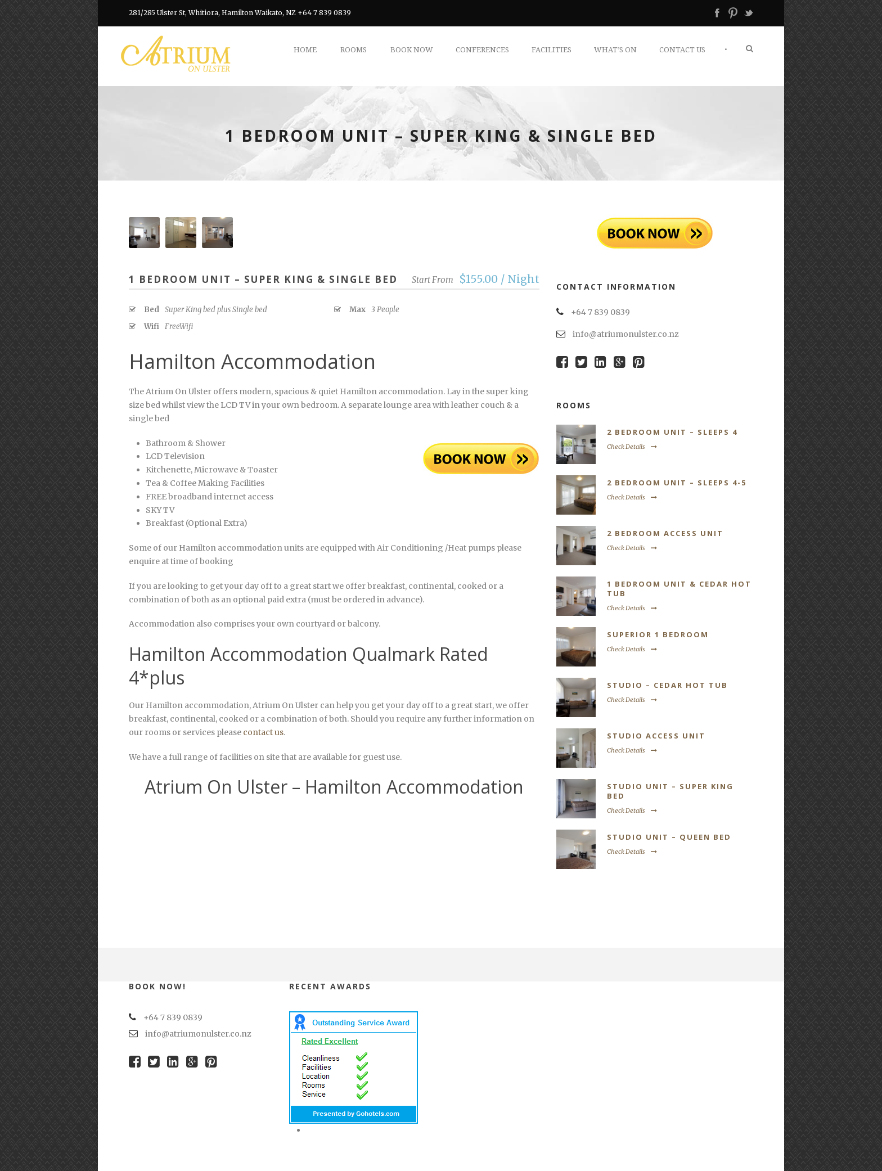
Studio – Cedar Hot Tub (667, 685)
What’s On (615, 50)
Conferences (482, 50)
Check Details (632, 447)
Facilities (552, 50)
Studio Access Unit (656, 736)
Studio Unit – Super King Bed (670, 791)
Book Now (411, 50)
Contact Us (682, 50)
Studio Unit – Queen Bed (669, 837)
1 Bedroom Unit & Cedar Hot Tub (679, 588)
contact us (263, 732)
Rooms (353, 50)
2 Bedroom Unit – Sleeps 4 (672, 432)
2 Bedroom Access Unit (665, 533)
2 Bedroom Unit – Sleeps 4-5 (676, 483)
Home (305, 50)
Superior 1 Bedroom (658, 634)
